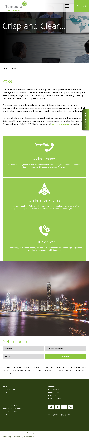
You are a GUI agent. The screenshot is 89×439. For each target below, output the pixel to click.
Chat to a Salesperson (11, 405)
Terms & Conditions (19, 433)
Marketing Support (55, 392)
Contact (81, 6)
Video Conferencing (10, 389)
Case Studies (53, 395)
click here (39, 371)
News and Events (55, 398)
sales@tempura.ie (60, 124)
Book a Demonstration (11, 411)
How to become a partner (12, 408)
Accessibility (30, 433)
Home (6, 69)
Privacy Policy (6, 433)
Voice (5, 392)
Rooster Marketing (28, 437)
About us (51, 386)
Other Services (54, 389)
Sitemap (38, 433)
